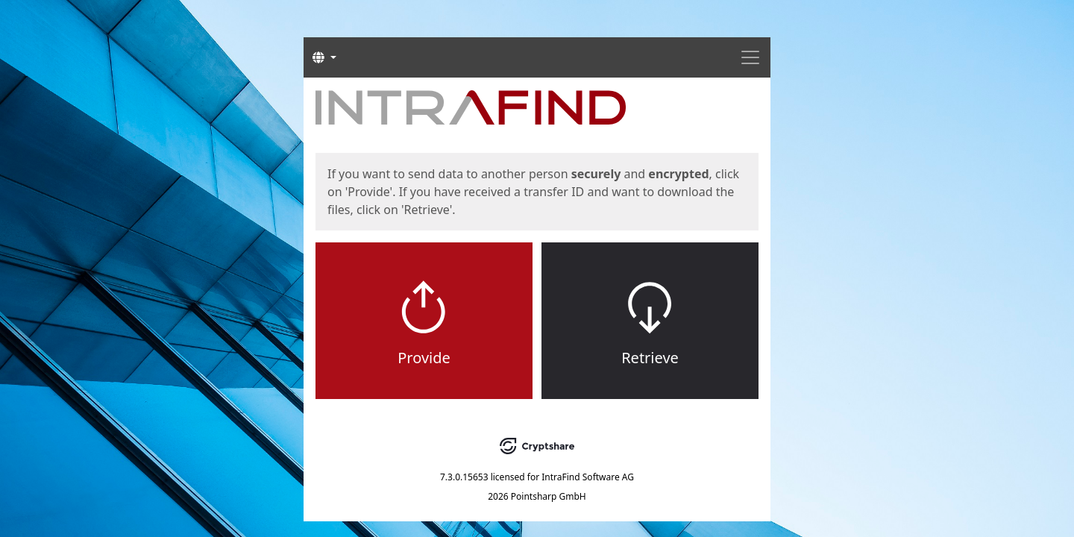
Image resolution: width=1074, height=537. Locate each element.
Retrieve (650, 358)
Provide (424, 358)
